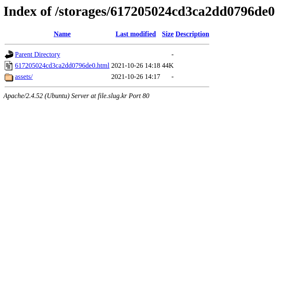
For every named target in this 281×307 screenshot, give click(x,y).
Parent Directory (37, 54)
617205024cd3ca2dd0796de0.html (62, 65)
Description (192, 34)
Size (168, 34)
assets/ (24, 76)
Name (62, 34)
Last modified (136, 34)
